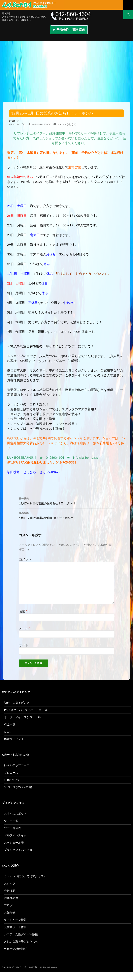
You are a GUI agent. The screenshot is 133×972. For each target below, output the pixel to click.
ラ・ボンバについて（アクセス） (25, 876)
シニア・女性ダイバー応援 (21, 934)
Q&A (7, 731)
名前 (23, 611)
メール (25, 628)
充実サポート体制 (15, 927)
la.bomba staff (41, 124)
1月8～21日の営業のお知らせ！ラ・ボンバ (66, 515)
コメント (25, 559)
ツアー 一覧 (11, 820)
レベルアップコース (16, 765)
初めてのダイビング (16, 702)
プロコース (11, 772)
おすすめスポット (15, 813)
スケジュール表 (14, 842)
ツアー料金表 (12, 828)
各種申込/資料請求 (16, 948)
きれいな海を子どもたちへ (21, 941)
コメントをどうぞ (66, 124)
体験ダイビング (14, 739)
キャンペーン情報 (15, 919)
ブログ (8, 905)
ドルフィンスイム (15, 835)
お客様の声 (11, 898)
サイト (24, 645)
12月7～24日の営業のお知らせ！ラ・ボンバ (66, 500)
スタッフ (9, 883)
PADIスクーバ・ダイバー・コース (25, 710)
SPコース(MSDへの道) (18, 787)
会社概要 (9, 890)
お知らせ (14, 120)
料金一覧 (9, 724)
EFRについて (12, 779)
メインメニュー (128, 5)
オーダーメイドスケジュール (22, 717)
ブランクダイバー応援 (18, 849)
